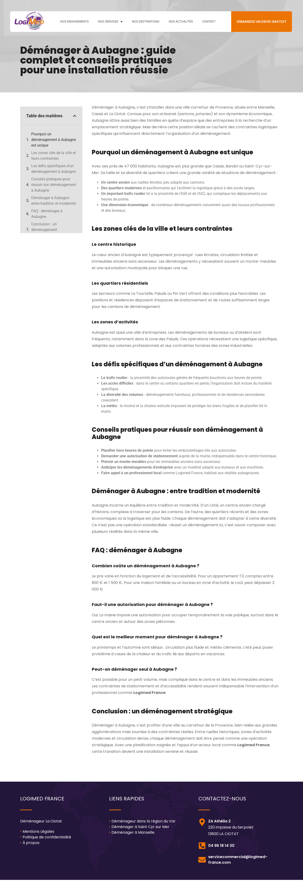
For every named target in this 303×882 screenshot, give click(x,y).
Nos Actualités (181, 22)
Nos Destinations (145, 22)
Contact (209, 22)
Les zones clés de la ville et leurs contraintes (53, 158)
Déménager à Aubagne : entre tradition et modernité (53, 203)
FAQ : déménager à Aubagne (46, 216)
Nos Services (110, 23)
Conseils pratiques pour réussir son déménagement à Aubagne (53, 187)
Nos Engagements (74, 22)
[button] (74, 118)
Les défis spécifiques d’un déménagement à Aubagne (53, 171)
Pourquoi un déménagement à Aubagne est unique (53, 142)
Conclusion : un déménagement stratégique (44, 232)
